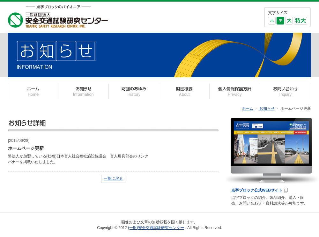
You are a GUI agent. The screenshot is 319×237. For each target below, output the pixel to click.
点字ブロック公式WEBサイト (256, 190)
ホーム (247, 108)
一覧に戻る (113, 178)
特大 (300, 20)
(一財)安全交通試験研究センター (156, 228)
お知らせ (267, 108)
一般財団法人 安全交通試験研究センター (58, 16)
